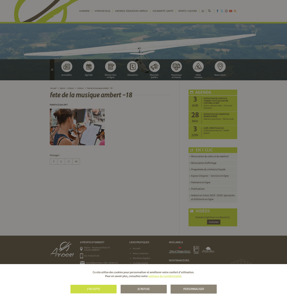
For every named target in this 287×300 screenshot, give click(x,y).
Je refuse (143, 289)
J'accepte (93, 289)
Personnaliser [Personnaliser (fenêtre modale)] (193, 289)
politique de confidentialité (164, 276)
